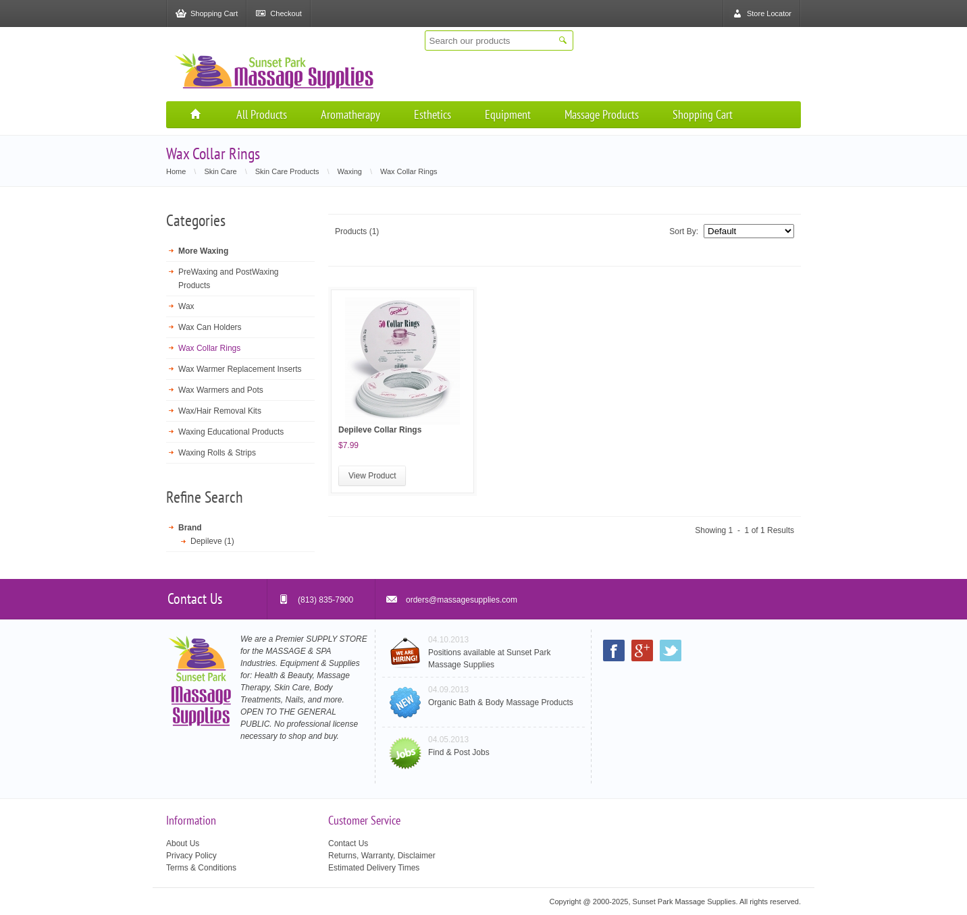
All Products (261, 114)
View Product (372, 475)
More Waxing (203, 251)
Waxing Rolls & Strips (217, 453)
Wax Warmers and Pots (220, 390)
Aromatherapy (350, 114)
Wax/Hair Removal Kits (219, 411)
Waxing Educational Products (231, 432)
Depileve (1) (212, 541)
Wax (186, 306)
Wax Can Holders (210, 327)
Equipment (508, 114)
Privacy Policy (191, 855)
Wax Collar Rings (209, 348)
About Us (182, 843)
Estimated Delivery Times (373, 867)
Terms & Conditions (201, 867)
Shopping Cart (703, 114)
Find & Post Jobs (459, 752)
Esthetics (432, 114)
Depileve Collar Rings (379, 430)
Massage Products (602, 114)
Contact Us (348, 843)
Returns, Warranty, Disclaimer (382, 855)
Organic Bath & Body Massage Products (500, 702)
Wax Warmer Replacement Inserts (240, 369)
